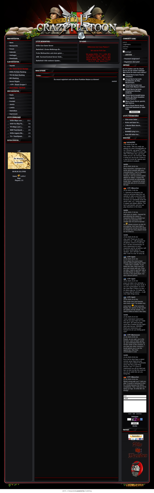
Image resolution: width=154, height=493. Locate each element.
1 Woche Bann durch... (133, 125)
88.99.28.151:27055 (19, 171)
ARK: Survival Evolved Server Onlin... (49, 57)
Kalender (12, 52)
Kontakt (12, 101)
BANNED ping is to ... (132, 131)
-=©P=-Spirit (131, 257)
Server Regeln (14, 81)
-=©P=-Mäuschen (133, 188)
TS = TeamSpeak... (16, 136)
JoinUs (11, 104)
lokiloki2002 (131, 142)
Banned (128, 128)
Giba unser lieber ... (132, 119)
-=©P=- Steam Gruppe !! (17, 84)
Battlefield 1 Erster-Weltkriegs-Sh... (48, 49)
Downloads (13, 58)
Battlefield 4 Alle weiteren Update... (48, 61)
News (11, 42)
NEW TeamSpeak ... (17, 130)
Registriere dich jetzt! (132, 62)
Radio (11, 95)
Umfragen (13, 55)
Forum (11, 49)
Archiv (134, 426)
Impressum (13, 114)
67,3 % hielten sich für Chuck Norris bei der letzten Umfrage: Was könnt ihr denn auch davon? (134, 70)
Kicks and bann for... (132, 122)
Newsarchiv (13, 46)
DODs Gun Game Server (44, 45)
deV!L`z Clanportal (68, 491)
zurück (114, 81)
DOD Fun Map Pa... (16, 124)
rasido (125, 164)
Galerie (12, 98)
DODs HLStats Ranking (17, 72)
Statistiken (13, 111)
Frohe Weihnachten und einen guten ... (50, 53)
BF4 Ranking (14, 78)
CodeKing (88, 491)
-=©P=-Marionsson (133, 335)
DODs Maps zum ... (16, 120)
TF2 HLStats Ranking (17, 75)
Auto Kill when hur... (132, 134)
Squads (12, 65)
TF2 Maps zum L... (16, 127)
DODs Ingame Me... (17, 133)
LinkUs (11, 107)
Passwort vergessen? (132, 59)
